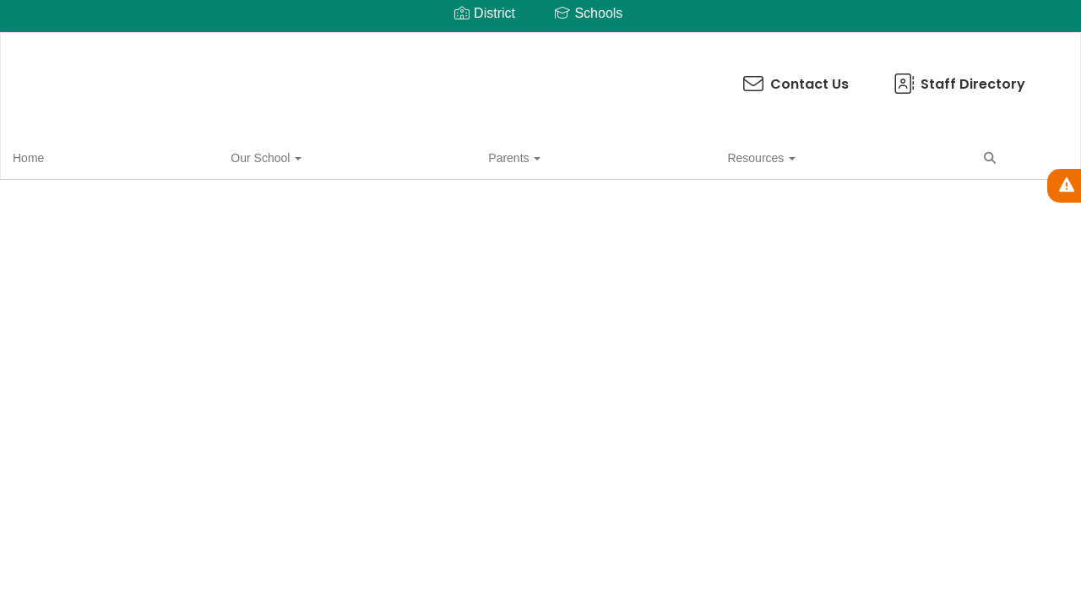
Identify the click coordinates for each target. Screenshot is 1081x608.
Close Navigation (448, 162)
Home (54, 155)
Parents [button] (218, 155)
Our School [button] (130, 155)
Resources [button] (303, 155)
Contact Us (461, 75)
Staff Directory (624, 75)
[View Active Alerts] (1064, 186)
